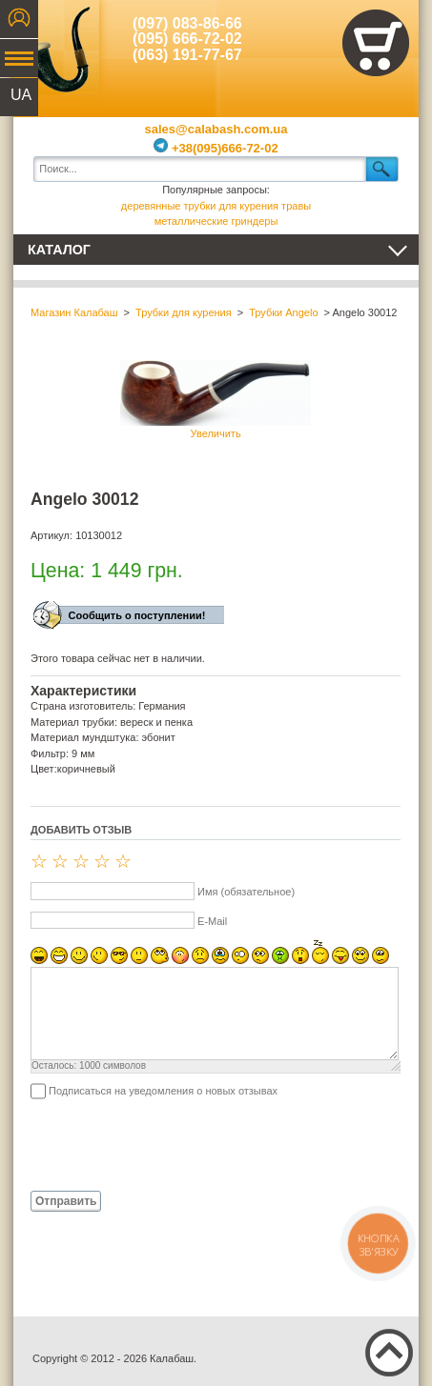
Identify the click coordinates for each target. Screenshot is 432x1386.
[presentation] (175, 1144)
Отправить (65, 1201)
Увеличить (215, 399)
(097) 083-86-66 (187, 23)
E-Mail (212, 921)
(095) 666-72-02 (187, 38)
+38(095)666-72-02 (216, 148)
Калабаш (56, 47)
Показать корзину (376, 43)
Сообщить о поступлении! (137, 615)
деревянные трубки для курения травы (216, 205)
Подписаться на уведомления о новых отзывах (163, 1090)
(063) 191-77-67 (187, 55)
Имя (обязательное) (246, 891)
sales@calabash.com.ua (216, 129)
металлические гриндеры (216, 221)
